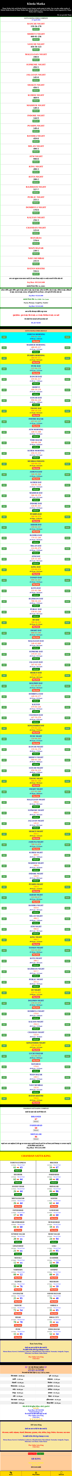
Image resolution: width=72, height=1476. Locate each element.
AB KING (36, 1458)
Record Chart (21, 1165)
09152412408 (36, 1467)
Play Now (36, 341)
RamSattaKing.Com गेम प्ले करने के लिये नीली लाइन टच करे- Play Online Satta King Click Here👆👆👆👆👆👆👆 (36, 1415)
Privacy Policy (32, 1453)
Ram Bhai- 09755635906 (36, 1370)
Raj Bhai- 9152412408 (36, 295)
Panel (67, 337)
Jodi (4, 337)
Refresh (36, 29)
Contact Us (40, 1453)
